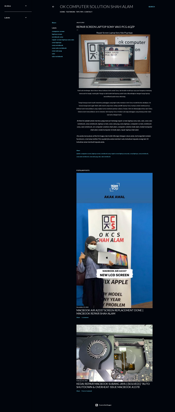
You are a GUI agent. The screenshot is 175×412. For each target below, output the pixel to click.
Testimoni (70, 12)
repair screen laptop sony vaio (63, 40)
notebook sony (57, 37)
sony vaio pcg (57, 51)
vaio (53, 54)
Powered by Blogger (103, 405)
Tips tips (79, 12)
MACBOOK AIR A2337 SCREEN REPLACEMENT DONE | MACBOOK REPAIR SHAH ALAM (109, 312)
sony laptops (56, 42)
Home (62, 12)
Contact (88, 12)
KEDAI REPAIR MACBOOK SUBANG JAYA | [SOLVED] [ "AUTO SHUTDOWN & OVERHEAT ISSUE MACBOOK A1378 (113, 385)
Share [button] (54, 23)
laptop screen (57, 34)
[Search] (152, 6)
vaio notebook (57, 56)
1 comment (85, 317)
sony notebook (57, 45)
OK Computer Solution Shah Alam (96, 6)
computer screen (58, 31)
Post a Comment (87, 391)
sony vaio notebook (59, 48)
